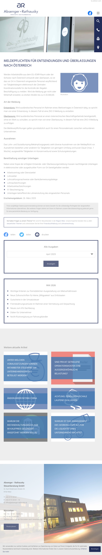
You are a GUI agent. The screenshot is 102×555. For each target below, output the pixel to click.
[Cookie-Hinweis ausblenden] (95, 549)
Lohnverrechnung (67, 225)
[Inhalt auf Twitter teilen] (27, 236)
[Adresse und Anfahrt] (98, 47)
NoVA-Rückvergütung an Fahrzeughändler (29, 318)
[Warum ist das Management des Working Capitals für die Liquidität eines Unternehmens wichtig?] (73, 428)
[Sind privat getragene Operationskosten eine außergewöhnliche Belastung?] (73, 369)
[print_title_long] (44, 236)
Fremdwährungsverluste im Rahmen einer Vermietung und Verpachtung (42, 305)
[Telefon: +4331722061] (11, 499)
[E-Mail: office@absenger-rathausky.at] (98, 38)
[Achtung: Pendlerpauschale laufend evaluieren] (73, 400)
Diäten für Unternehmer (20, 314)
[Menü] (98, 13)
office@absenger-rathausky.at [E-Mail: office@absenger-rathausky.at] (16, 504)
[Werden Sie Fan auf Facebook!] (90, 13)
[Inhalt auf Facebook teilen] (11, 236)
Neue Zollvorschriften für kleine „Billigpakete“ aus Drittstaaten (37, 297)
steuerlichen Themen (14, 225)
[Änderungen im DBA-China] (25, 400)
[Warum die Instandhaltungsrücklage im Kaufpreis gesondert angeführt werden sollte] (25, 428)
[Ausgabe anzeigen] (50, 265)
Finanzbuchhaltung (51, 225)
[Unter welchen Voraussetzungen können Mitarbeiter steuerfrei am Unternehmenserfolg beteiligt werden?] (25, 369)
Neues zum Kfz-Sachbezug (22, 310)
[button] (98, 21)
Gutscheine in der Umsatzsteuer (24, 301)
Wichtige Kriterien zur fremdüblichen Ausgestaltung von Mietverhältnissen (43, 292)
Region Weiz (60, 223)
